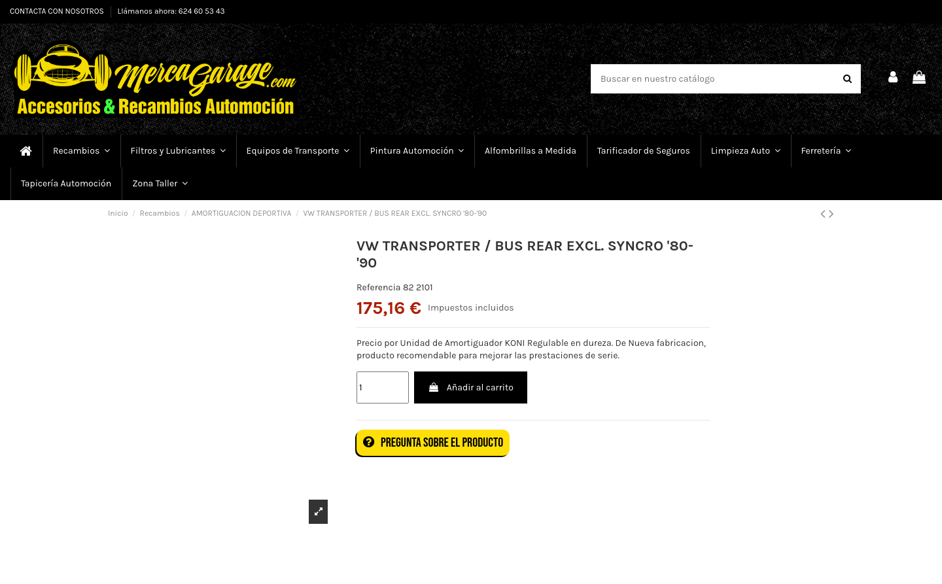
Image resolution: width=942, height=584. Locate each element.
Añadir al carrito (470, 387)
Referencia (379, 287)
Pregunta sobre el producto (433, 443)
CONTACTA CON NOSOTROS (58, 11)
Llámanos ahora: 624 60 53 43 (171, 11)
